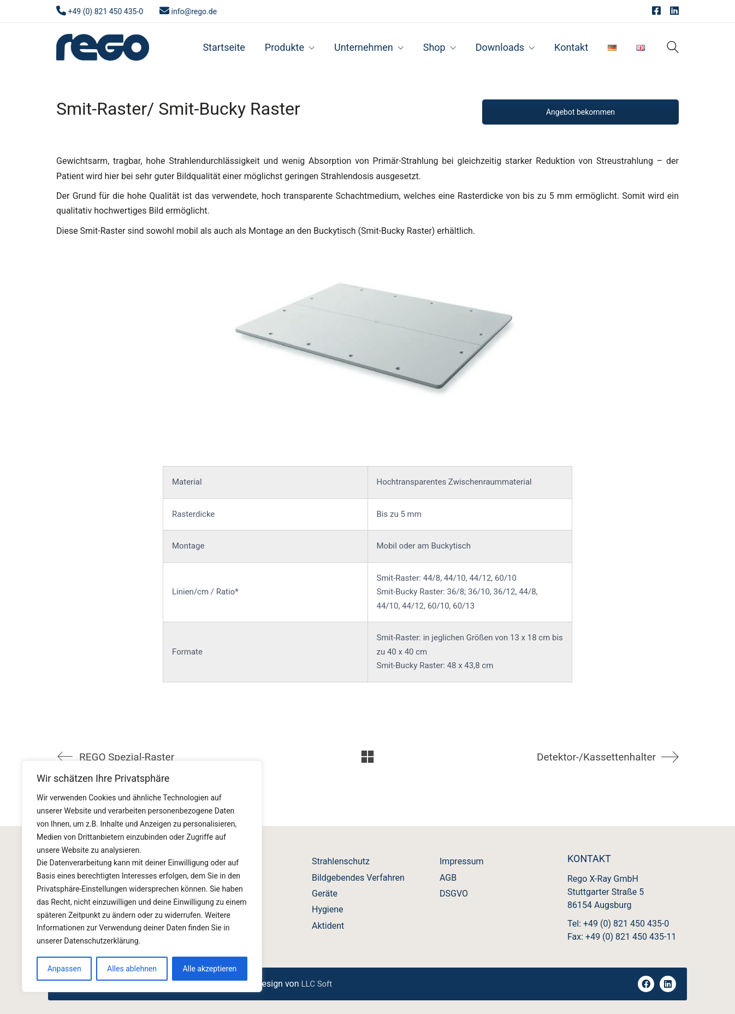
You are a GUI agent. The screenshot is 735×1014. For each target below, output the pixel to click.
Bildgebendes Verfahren (358, 877)
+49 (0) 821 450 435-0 (105, 11)
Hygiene (327, 909)
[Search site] (673, 48)
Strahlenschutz (341, 861)
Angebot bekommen (580, 112)
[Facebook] (646, 984)
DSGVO (454, 893)
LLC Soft (316, 984)
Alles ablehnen (132, 968)
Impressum (462, 861)
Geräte (324, 893)
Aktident (328, 926)
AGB (448, 877)
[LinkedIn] (668, 984)
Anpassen (64, 968)
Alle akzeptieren (209, 968)
